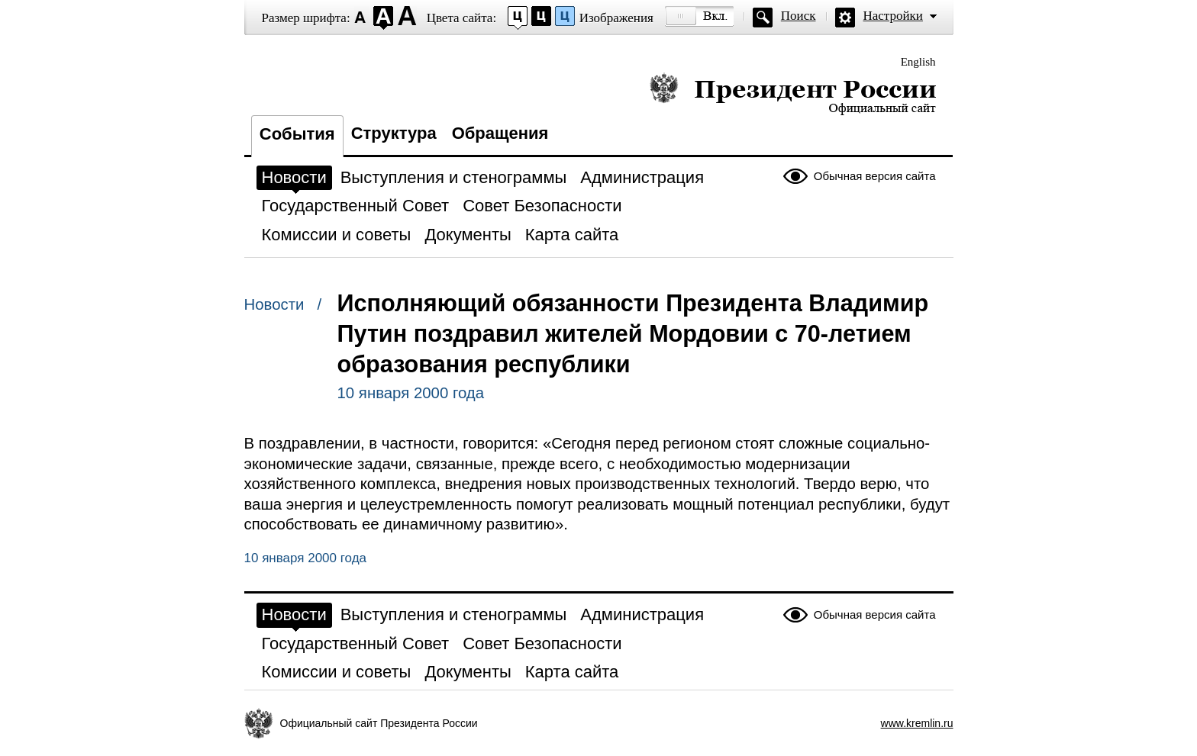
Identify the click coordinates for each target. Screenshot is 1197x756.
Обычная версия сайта (875, 175)
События (297, 133)
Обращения (500, 133)
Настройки (893, 15)
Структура (394, 133)
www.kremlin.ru (917, 723)
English (918, 62)
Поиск (798, 15)
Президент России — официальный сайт (793, 93)
